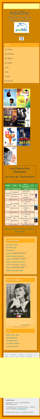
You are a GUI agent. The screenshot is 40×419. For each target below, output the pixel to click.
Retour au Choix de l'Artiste (15, 229)
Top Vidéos (9, 250)
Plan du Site (9, 81)
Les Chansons (9, 54)
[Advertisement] (22, 6)
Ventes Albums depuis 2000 (15, 267)
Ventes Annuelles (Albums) (15, 256)
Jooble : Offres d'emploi (21, 34)
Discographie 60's (12, 338)
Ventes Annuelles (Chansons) (15, 253)
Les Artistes (8, 49)
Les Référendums (12, 340)
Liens (6, 72)
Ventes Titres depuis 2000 (14, 270)
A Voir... (12, 356)
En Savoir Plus (25, 325)
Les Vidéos (8, 63)
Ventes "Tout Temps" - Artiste (15, 259)
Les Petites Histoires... (13, 343)
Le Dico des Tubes (12, 346)
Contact (7, 76)
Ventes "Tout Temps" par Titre (15, 262)
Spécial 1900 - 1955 (12, 335)
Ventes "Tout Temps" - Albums (15, 265)
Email (21, 38)
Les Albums (8, 58)
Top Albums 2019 (11, 245)
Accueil (7, 45)
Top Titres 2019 (11, 247)
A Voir (7, 67)
